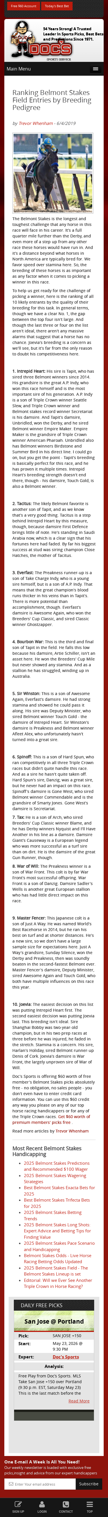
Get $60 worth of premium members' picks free (51, 1119)
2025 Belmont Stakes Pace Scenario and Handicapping (59, 1246)
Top (89, 1507)
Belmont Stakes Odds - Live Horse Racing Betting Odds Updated (57, 1258)
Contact (66, 1507)
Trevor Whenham (35, 123)
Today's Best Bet (57, 6)
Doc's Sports (66, 1357)
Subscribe (88, 1483)
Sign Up (18, 1507)
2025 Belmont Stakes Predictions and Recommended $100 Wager (57, 1166)
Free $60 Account (23, 6)
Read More (79, 1401)
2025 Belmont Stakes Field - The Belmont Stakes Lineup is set (56, 1271)
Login (42, 1507)
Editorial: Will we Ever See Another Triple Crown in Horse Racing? (58, 1283)
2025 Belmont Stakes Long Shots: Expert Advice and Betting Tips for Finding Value (57, 1231)
